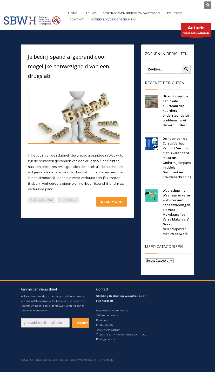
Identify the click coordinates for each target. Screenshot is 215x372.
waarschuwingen (196, 31)
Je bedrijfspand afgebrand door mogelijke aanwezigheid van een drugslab (68, 66)
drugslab (69, 200)
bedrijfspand (43, 200)
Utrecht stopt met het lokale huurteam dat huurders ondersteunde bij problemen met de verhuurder (176, 110)
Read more (111, 202)
